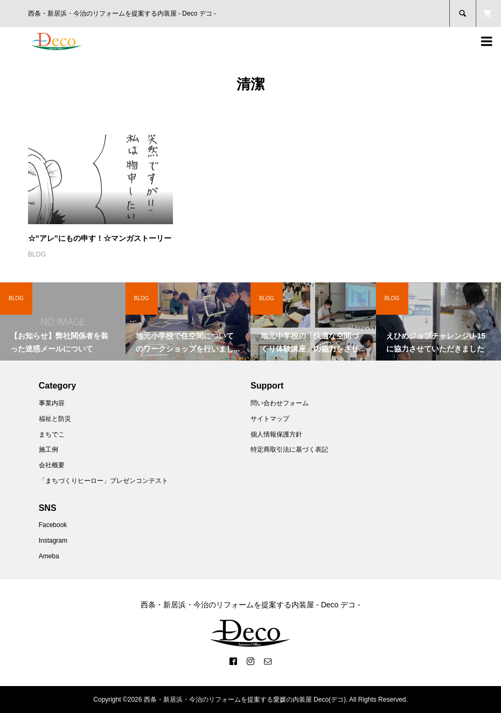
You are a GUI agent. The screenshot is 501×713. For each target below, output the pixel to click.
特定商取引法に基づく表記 (289, 449)
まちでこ (52, 434)
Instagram (53, 540)
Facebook (53, 525)
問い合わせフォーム (279, 403)
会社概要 (52, 465)
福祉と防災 (55, 419)
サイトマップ (269, 419)
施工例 (48, 449)
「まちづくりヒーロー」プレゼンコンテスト (103, 480)
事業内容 (52, 403)
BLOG (37, 254)
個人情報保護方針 (276, 434)
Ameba (49, 556)
